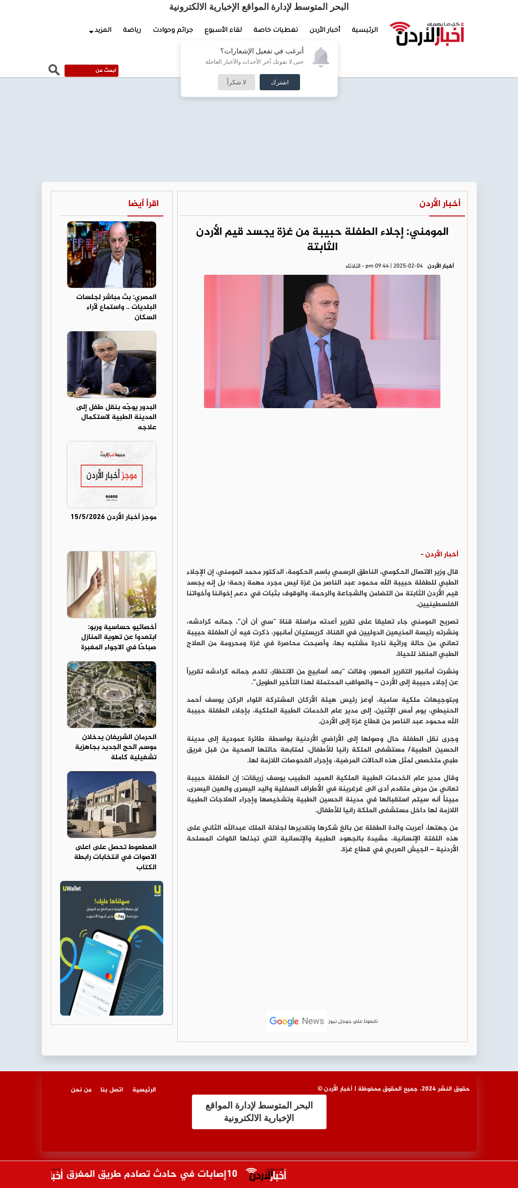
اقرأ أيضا (143, 204)
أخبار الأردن (324, 31)
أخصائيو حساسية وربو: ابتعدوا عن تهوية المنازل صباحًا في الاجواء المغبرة (119, 637)
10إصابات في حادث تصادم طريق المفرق (137, 1175)
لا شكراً (237, 82)
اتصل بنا (111, 1090)
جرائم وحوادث (172, 31)
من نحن (81, 1090)
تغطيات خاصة (275, 31)
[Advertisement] (322, 482)
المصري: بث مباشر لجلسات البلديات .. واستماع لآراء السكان (116, 307)
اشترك (280, 82)
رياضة (132, 31)
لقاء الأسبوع (223, 31)
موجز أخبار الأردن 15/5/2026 (113, 517)
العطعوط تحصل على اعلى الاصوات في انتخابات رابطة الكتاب (115, 857)
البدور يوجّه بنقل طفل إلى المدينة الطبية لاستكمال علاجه (116, 417)
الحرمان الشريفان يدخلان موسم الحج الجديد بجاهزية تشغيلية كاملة (116, 747)
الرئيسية (365, 31)
